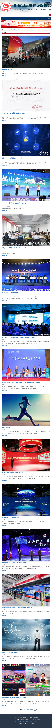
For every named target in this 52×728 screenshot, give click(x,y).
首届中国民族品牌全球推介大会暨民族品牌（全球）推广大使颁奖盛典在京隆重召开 (22, 382)
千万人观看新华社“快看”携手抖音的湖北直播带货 (14, 697)
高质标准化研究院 (32, 721)
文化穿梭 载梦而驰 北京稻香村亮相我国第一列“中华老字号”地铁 (17, 607)
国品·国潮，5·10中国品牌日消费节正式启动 (12, 472)
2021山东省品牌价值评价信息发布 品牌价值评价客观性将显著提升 (18, 337)
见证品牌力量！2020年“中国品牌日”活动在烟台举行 (14, 562)
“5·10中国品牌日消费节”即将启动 (10, 652)
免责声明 (38, 719)
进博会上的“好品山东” (7, 69)
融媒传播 (13, 29)
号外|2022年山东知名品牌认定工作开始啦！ (12, 158)
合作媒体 (18, 29)
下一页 (29, 709)
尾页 (32, 709)
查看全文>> (4, 75)
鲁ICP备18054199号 (19, 721)
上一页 (26, 709)
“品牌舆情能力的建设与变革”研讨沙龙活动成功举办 (14, 248)
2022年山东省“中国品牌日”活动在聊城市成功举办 (14, 203)
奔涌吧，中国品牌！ (7, 427)
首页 (8, 29)
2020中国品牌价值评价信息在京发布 (10, 517)
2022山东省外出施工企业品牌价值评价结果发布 (13, 113)
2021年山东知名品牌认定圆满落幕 (10, 293)
